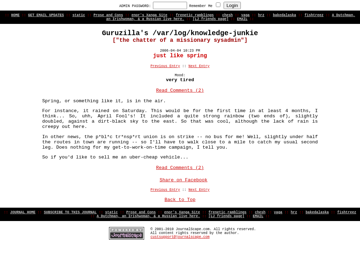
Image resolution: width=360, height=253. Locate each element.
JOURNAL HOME (23, 212)
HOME (15, 15)
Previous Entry (165, 66)
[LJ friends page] (211, 19)
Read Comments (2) (180, 90)
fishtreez (313, 15)
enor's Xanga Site (149, 15)
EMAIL (242, 19)
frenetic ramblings (195, 15)
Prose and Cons (108, 15)
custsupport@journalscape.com (180, 237)
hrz (261, 15)
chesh (227, 15)
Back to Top (180, 199)
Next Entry (199, 66)
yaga (245, 15)
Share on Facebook (183, 180)
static (78, 15)
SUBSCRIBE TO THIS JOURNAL (70, 212)
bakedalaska (284, 15)
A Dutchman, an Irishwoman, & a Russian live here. (148, 216)
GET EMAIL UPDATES (46, 15)
